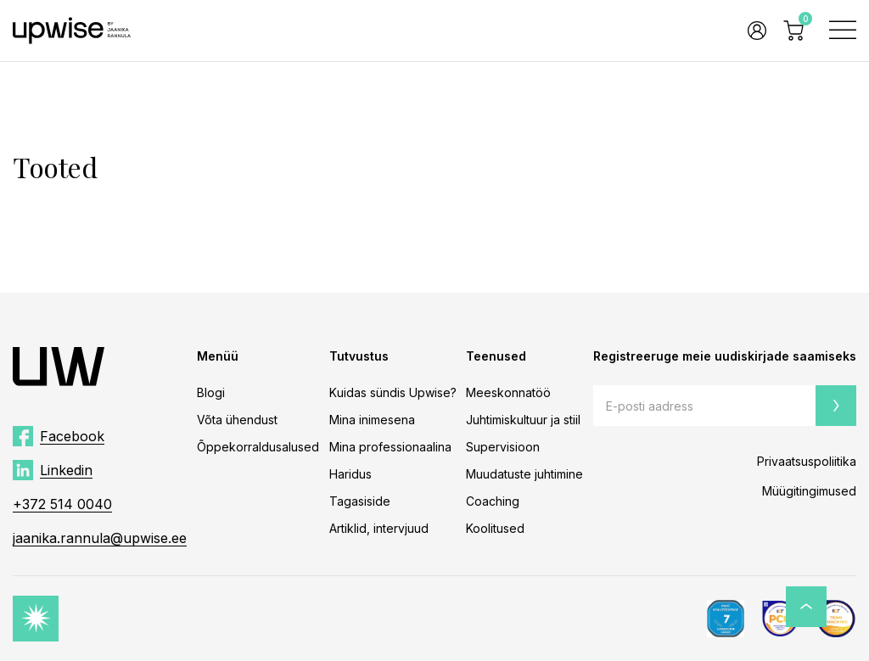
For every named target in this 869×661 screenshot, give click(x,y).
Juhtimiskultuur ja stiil (523, 419)
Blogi (211, 392)
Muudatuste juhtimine (524, 474)
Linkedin (66, 470)
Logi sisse (757, 30)
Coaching (492, 501)
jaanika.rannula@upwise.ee (100, 537)
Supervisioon (503, 447)
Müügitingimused (809, 491)
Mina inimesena (372, 419)
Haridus (350, 474)
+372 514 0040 (62, 504)
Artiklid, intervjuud (379, 528)
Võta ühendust (237, 419)
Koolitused (495, 528)
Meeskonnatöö (508, 392)
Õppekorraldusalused (258, 447)
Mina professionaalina (390, 447)
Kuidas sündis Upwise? (393, 392)
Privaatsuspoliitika (806, 461)
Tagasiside (359, 501)
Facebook (72, 436)
